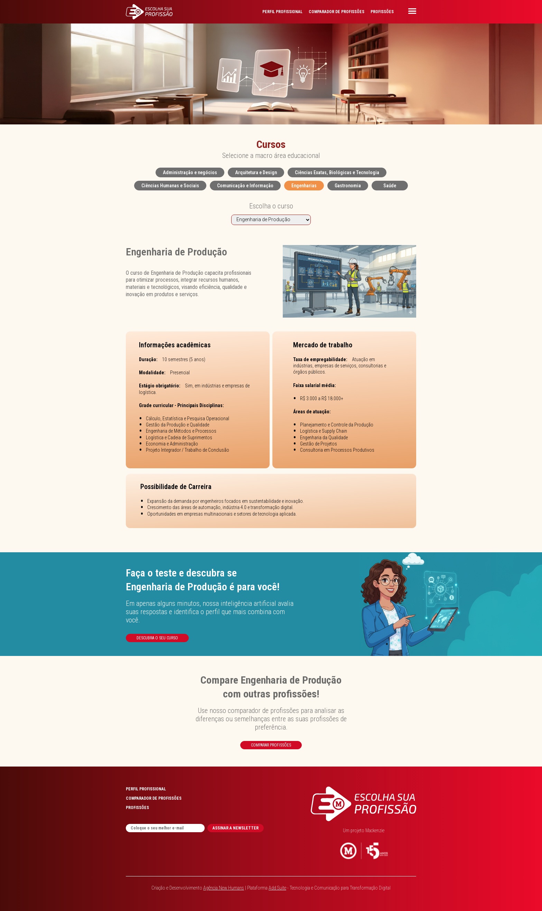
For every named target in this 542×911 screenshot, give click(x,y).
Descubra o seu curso (157, 638)
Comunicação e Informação (245, 185)
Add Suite (277, 888)
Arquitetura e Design (256, 172)
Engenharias (304, 185)
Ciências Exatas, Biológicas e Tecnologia (337, 172)
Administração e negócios (190, 172)
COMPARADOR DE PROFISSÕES (336, 11)
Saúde (389, 185)
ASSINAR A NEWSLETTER (236, 828)
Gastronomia (348, 185)
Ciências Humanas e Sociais (170, 185)
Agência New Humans (223, 888)
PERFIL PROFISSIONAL (282, 11)
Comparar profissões (271, 745)
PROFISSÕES (382, 11)
